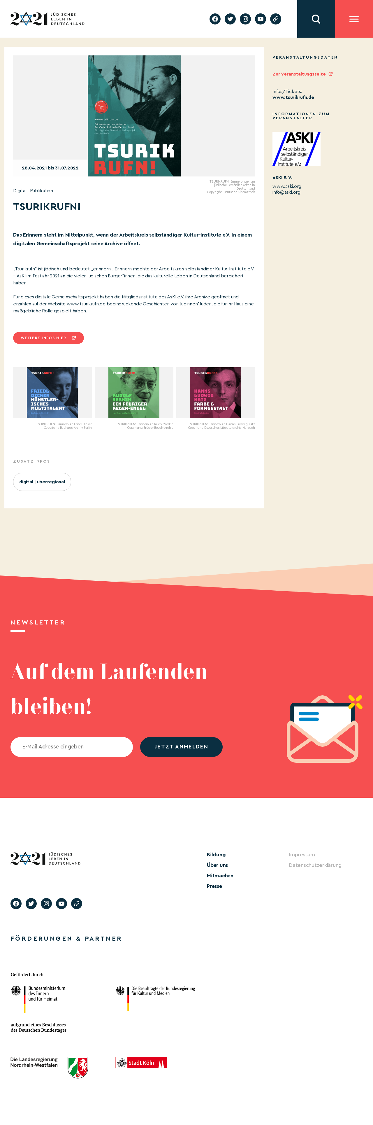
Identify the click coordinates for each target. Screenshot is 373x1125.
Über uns (217, 865)
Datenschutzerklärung (315, 865)
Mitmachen (220, 875)
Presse (214, 886)
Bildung (216, 854)
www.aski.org (286, 186)
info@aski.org (286, 192)
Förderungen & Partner (66, 938)
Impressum (302, 854)
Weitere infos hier (43, 338)
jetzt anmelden (181, 747)
